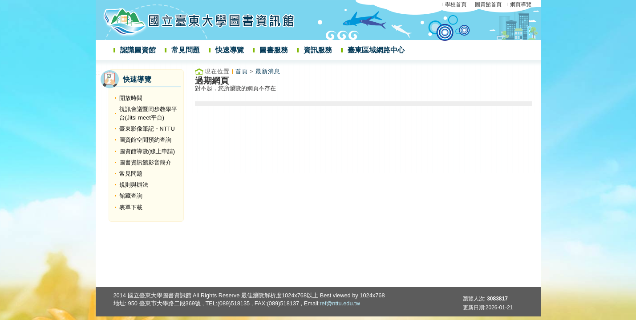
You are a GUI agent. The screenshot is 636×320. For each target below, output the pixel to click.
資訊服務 (318, 50)
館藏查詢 (130, 195)
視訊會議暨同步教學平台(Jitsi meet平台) (148, 113)
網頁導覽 (520, 4)
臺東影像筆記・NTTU (147, 128)
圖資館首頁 (488, 4)
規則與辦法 (133, 184)
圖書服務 (273, 50)
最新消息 (267, 71)
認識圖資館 (138, 50)
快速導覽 (229, 50)
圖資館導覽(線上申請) (147, 151)
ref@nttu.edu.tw (340, 303)
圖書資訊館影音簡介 (145, 162)
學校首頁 (455, 4)
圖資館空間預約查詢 (145, 139)
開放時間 (130, 98)
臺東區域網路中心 (376, 50)
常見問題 (185, 50)
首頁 (241, 71)
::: (98, 72)
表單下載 (130, 207)
